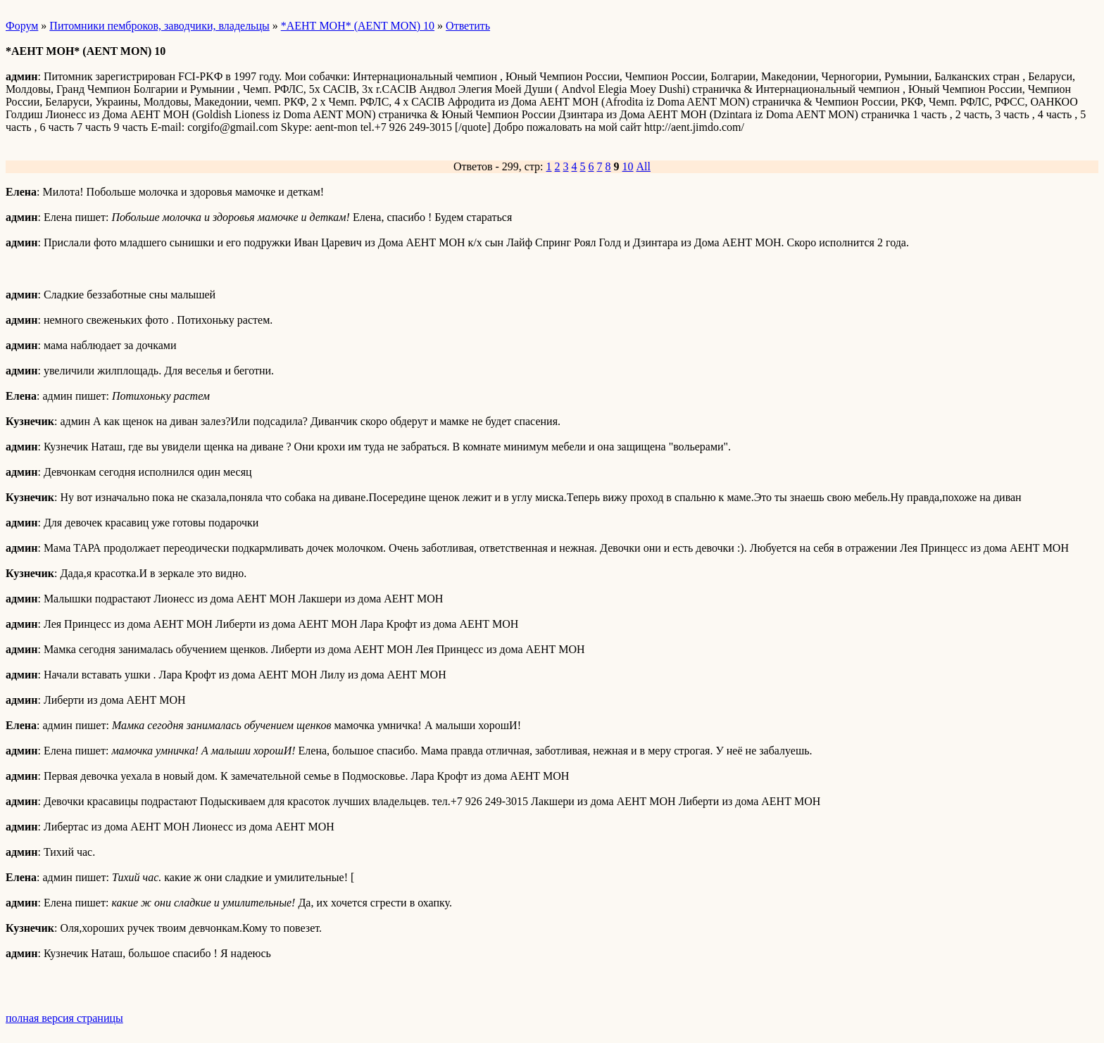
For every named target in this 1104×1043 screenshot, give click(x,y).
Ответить (468, 26)
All (643, 166)
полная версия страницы (64, 1018)
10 (628, 166)
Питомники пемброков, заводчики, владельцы (159, 26)
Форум (22, 26)
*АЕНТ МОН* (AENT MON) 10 (357, 26)
